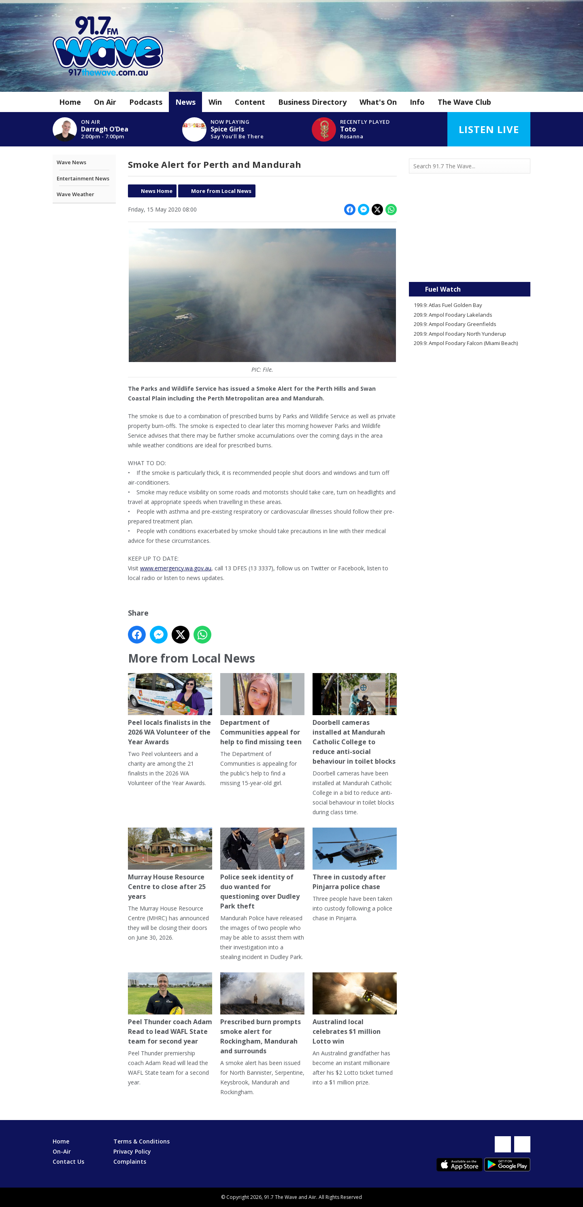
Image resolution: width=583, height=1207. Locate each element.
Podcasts (145, 102)
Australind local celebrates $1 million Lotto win (355, 1009)
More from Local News (221, 191)
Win (215, 102)
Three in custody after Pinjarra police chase (355, 859)
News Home (156, 191)
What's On (378, 102)
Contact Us (68, 1161)
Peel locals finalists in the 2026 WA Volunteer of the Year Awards (170, 710)
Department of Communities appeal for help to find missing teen (262, 710)
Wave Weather (75, 194)
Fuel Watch (443, 289)
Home (70, 102)
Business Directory (312, 102)
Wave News (71, 162)
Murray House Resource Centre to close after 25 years (170, 864)
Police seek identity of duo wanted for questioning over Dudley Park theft (262, 869)
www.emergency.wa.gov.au (175, 568)
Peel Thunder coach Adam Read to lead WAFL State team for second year (170, 1009)
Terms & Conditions (141, 1141)
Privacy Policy (132, 1151)
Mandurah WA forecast (469, 266)
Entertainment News (83, 178)
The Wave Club (464, 102)
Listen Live (489, 129)
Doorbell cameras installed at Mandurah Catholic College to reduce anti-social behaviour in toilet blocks (355, 719)
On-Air (62, 1151)
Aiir (312, 1197)
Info (417, 102)
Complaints (129, 1161)
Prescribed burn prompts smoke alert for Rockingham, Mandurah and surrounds (262, 1014)
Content (250, 102)
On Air (105, 102)
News (185, 102)
